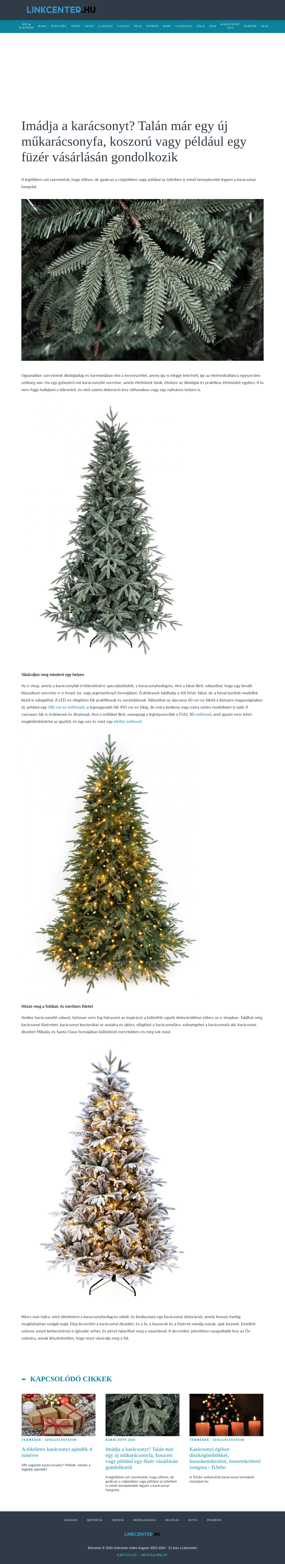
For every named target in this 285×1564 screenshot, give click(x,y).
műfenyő (203, 714)
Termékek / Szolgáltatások (49, 1440)
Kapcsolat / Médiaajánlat (142, 1555)
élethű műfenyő (128, 721)
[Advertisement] (142, 73)
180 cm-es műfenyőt (66, 707)
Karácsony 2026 (120, 1440)
